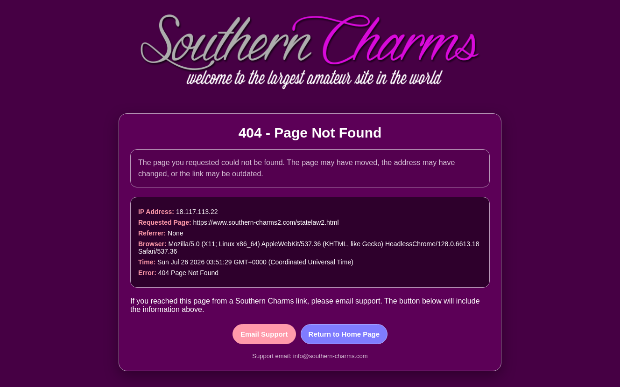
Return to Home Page (344, 334)
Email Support (264, 334)
